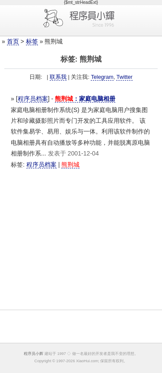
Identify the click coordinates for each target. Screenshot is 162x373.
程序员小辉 (33, 353)
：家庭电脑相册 (85, 98)
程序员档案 (33, 98)
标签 (32, 41)
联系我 (58, 77)
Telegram (102, 77)
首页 (13, 41)
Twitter (124, 77)
